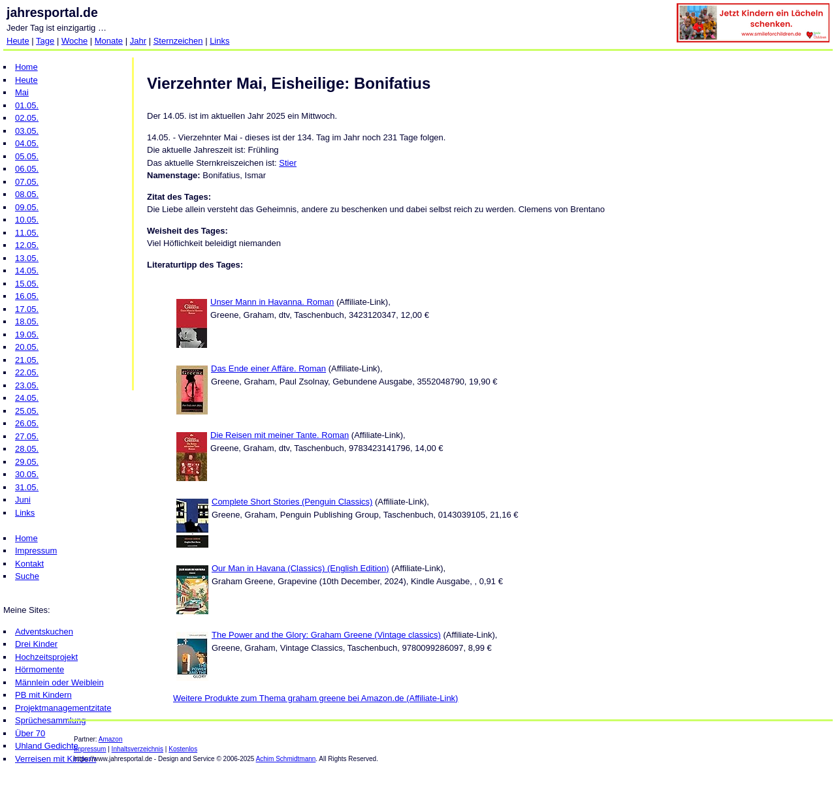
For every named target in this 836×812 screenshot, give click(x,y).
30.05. (27, 474)
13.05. (27, 258)
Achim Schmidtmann (286, 758)
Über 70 (30, 733)
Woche (74, 41)
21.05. (27, 360)
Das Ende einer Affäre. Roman (268, 368)
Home (26, 67)
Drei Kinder (36, 644)
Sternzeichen (178, 41)
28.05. (27, 449)
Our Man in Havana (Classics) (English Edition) (300, 568)
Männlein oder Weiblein (59, 682)
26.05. (27, 423)
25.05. (27, 411)
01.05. (27, 105)
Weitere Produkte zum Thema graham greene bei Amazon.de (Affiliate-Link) (315, 698)
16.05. (27, 296)
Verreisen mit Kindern (55, 759)
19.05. (27, 334)
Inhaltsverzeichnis (137, 749)
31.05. (27, 487)
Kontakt (29, 564)
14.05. (27, 270)
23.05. (27, 385)
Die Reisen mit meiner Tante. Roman (279, 435)
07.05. (27, 182)
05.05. (27, 156)
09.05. (27, 207)
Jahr (138, 41)
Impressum (36, 550)
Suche (27, 576)
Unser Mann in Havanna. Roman (272, 302)
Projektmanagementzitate (63, 708)
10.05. (27, 220)
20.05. (27, 347)
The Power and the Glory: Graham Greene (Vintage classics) (326, 635)
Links (219, 41)
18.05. (27, 321)
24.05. (27, 398)
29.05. (27, 462)
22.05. (27, 372)
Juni (23, 500)
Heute (18, 41)
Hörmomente (39, 669)
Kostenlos (183, 749)
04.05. (27, 143)
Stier (288, 163)
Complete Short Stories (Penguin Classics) (292, 502)
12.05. (27, 245)
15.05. (27, 284)
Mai (22, 92)
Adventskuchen (44, 631)
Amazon (111, 739)
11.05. (27, 233)
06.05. (27, 169)
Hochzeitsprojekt (46, 657)
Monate (109, 41)
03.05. (27, 131)
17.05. (27, 309)
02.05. (27, 118)
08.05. (27, 194)
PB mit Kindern (43, 695)
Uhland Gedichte (46, 746)
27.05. (27, 436)
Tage (45, 41)
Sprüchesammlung (50, 720)
